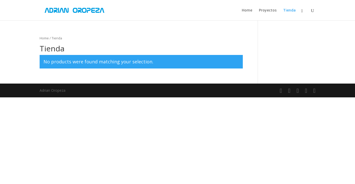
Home (247, 10)
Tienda (289, 10)
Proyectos (268, 10)
